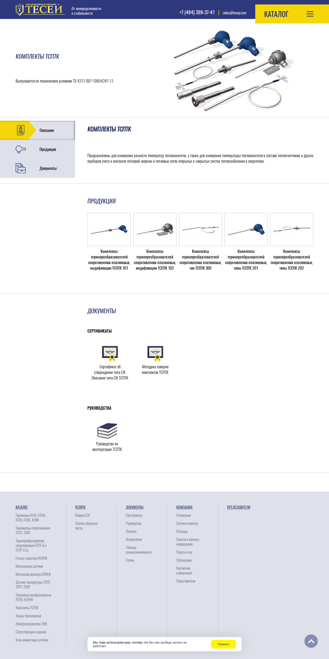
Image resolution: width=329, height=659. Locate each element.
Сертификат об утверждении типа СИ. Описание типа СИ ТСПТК (110, 372)
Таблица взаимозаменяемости (139, 550)
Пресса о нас (184, 552)
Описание (47, 130)
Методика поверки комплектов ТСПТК (155, 369)
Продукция (48, 149)
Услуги (80, 507)
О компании (183, 515)
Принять (223, 644)
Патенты (131, 531)
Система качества (187, 523)
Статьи (130, 560)
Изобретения (134, 539)
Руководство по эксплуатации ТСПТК (107, 446)
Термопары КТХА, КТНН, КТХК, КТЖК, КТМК (31, 517)
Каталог (22, 507)
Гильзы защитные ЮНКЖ (31, 558)
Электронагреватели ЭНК (31, 623)
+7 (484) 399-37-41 (197, 12)
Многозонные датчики (29, 566)
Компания (184, 507)
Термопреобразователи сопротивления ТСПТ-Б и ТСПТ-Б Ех (31, 545)
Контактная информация (184, 570)
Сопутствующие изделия (31, 632)
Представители (185, 581)
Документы (48, 168)
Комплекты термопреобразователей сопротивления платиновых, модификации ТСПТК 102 (155, 259)
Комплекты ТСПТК (27, 607)
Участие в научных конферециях (187, 541)
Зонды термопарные (28, 615)
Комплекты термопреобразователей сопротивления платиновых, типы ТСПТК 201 (246, 259)
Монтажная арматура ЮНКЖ (33, 574)
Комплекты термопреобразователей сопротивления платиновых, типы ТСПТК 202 (292, 259)
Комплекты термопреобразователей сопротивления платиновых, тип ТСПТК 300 (200, 259)
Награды (182, 531)
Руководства (133, 523)
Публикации (184, 560)
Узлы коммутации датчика (32, 640)
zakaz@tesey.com (234, 12)
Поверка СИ (82, 515)
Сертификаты (134, 515)
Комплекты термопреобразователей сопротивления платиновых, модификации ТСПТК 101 (109, 259)
